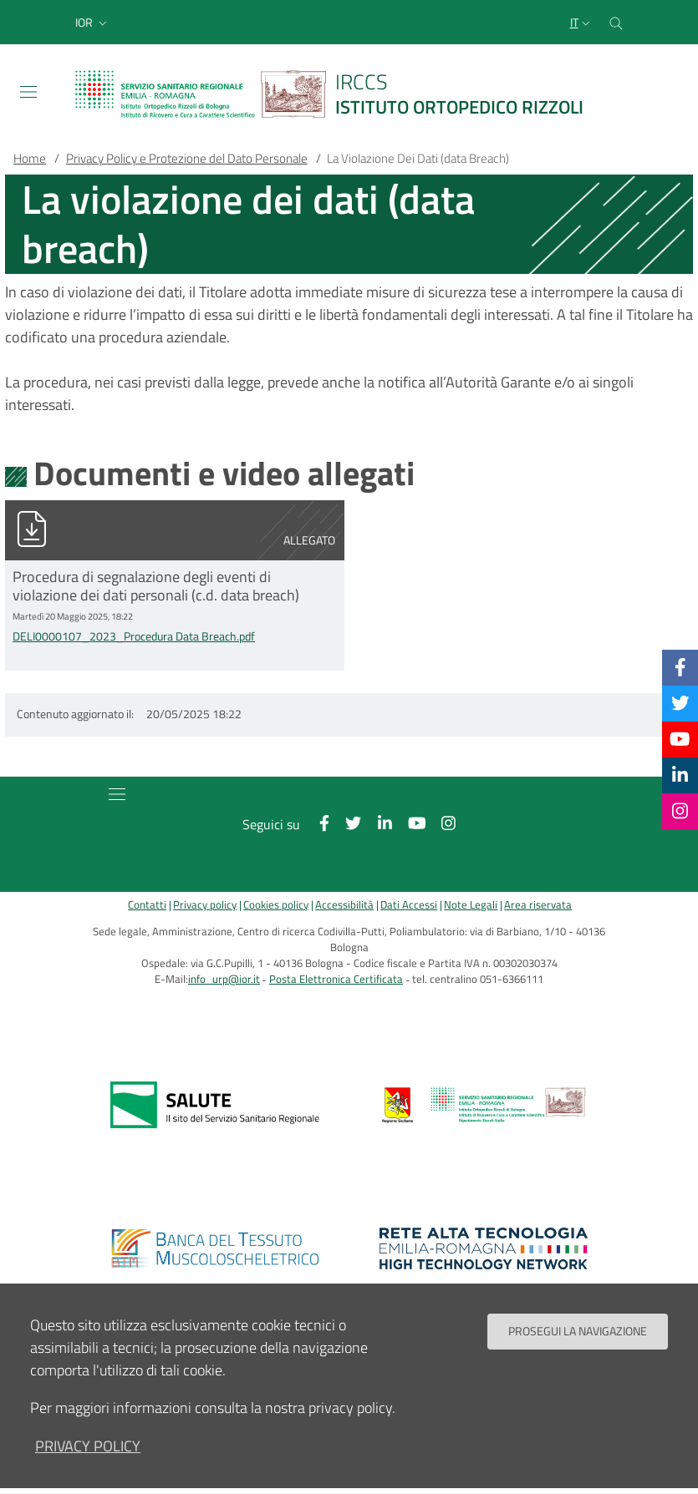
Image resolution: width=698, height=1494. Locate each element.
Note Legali (470, 905)
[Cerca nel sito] (616, 22)
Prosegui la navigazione (577, 1331)
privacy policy (87, 1446)
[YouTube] (680, 739)
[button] (92, 22)
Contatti (147, 905)
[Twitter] (680, 703)
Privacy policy (205, 905)
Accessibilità (344, 905)
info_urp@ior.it (224, 979)
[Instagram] (680, 811)
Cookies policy (275, 905)
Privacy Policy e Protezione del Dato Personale (187, 158)
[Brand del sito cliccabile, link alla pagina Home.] (339, 94)
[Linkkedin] (680, 775)
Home (29, 158)
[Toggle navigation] (28, 92)
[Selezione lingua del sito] (582, 22)
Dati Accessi (408, 905)
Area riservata (538, 905)
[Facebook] (680, 667)
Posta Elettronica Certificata (336, 979)
